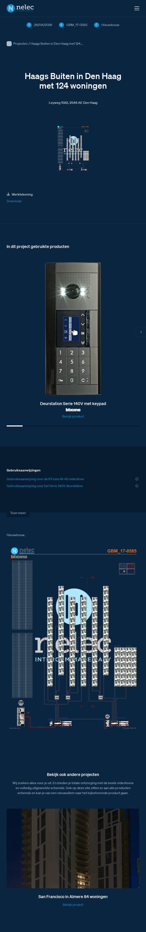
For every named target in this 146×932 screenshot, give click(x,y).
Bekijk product (73, 416)
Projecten (20, 43)
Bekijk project (73, 904)
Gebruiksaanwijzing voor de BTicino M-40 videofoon (45, 479)
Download (14, 201)
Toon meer (18, 513)
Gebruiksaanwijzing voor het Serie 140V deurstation (45, 486)
